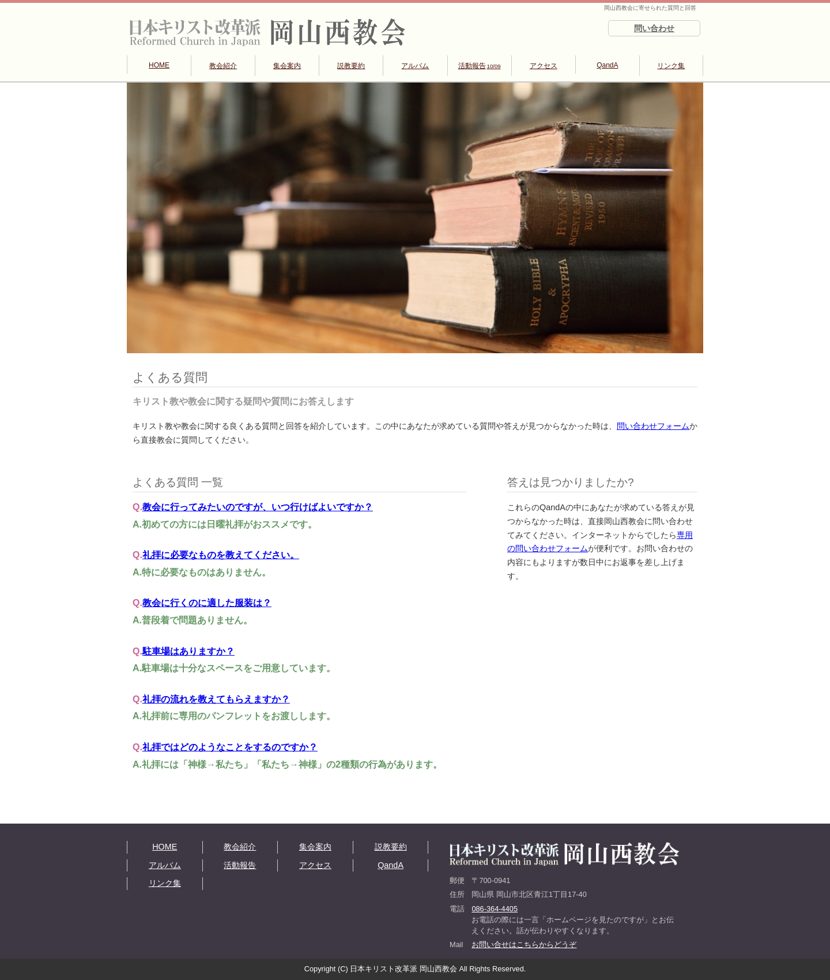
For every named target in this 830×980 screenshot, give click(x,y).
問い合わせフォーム (653, 426)
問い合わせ (654, 28)
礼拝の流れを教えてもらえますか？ (216, 699)
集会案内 (287, 66)
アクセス (543, 66)
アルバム (415, 66)
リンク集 (671, 66)
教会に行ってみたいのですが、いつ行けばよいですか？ (257, 507)
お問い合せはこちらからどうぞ (523, 944)
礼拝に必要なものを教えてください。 (220, 555)
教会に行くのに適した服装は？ (206, 603)
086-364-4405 (494, 908)
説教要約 (351, 66)
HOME (159, 65)
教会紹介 (223, 66)
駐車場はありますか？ (188, 651)
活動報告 (479, 66)
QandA (607, 65)
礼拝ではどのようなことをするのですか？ (230, 747)
